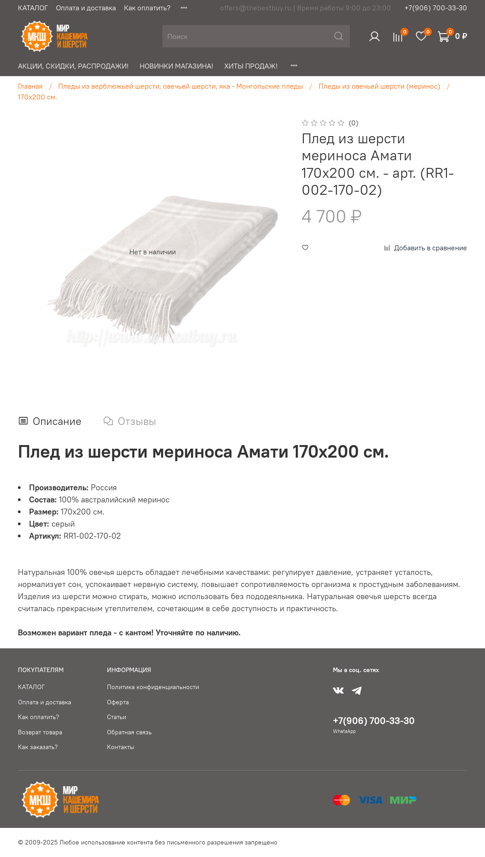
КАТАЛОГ (33, 7)
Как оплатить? (147, 7)
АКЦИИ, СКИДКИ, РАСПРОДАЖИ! (73, 65)
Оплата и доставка (86, 7)
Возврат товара (40, 732)
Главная (30, 85)
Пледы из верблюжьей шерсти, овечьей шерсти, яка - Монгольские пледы (180, 85)
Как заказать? (38, 747)
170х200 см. (37, 96)
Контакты (120, 747)
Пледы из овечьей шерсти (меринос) (379, 85)
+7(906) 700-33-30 (435, 7)
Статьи (116, 717)
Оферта (118, 702)
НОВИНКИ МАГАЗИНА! (176, 65)
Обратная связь (129, 732)
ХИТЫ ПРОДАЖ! (251, 65)
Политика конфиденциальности (153, 687)
